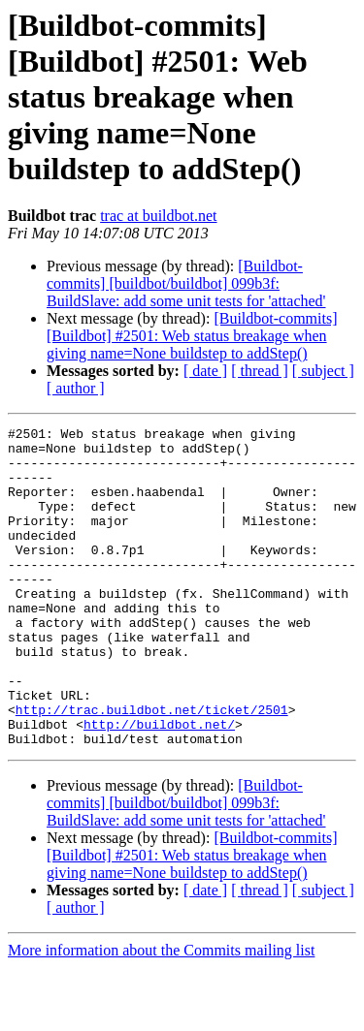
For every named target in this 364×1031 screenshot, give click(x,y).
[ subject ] (323, 370)
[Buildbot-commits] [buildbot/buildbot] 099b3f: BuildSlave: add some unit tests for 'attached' (186, 283)
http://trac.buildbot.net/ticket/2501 (152, 767)
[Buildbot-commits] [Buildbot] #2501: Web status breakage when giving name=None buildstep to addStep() (192, 335)
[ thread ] (259, 370)
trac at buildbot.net (158, 215)
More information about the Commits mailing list (161, 1014)
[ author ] (76, 388)
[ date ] (205, 370)
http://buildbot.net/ (159, 785)
